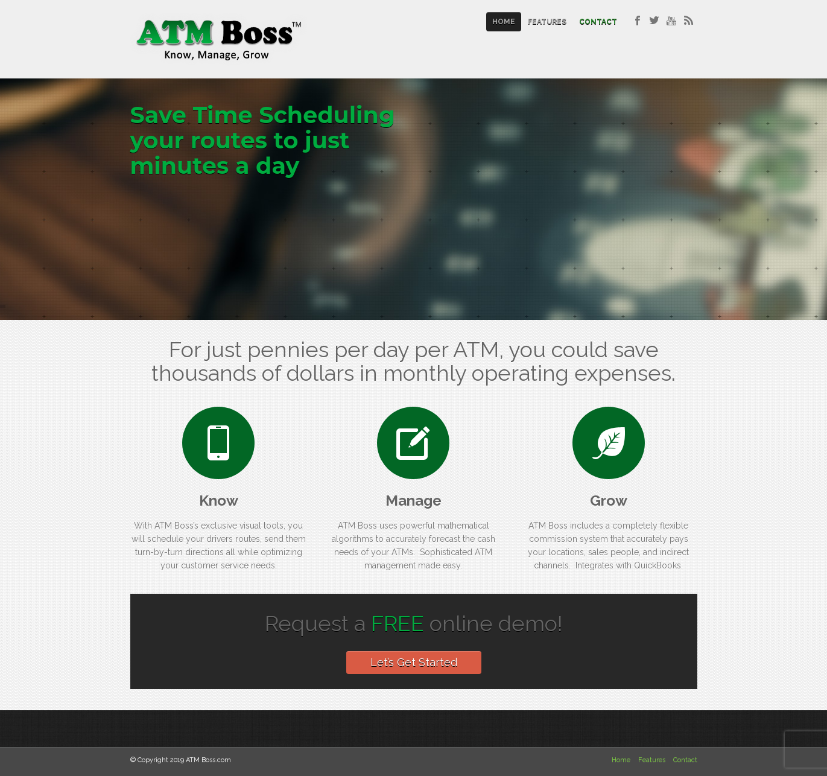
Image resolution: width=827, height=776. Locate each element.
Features (547, 21)
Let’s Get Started (413, 662)
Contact (598, 21)
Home (503, 21)
